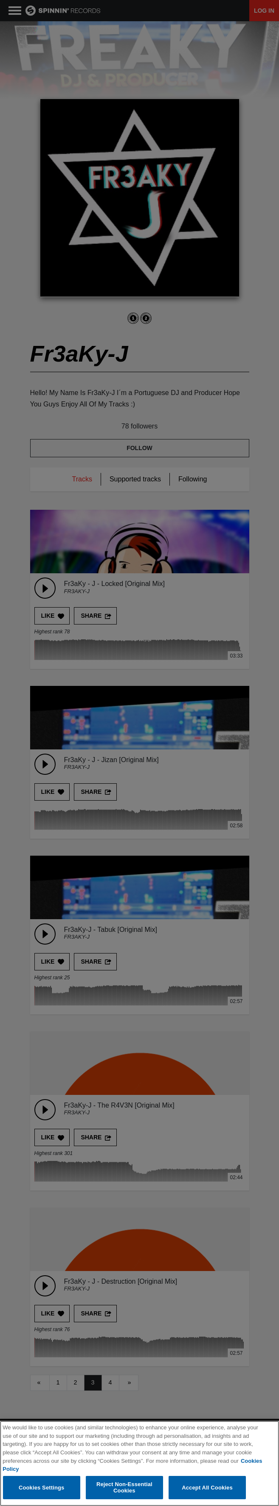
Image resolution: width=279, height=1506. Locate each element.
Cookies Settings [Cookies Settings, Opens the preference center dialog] (42, 1487)
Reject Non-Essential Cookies (124, 1487)
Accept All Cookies (207, 1487)
